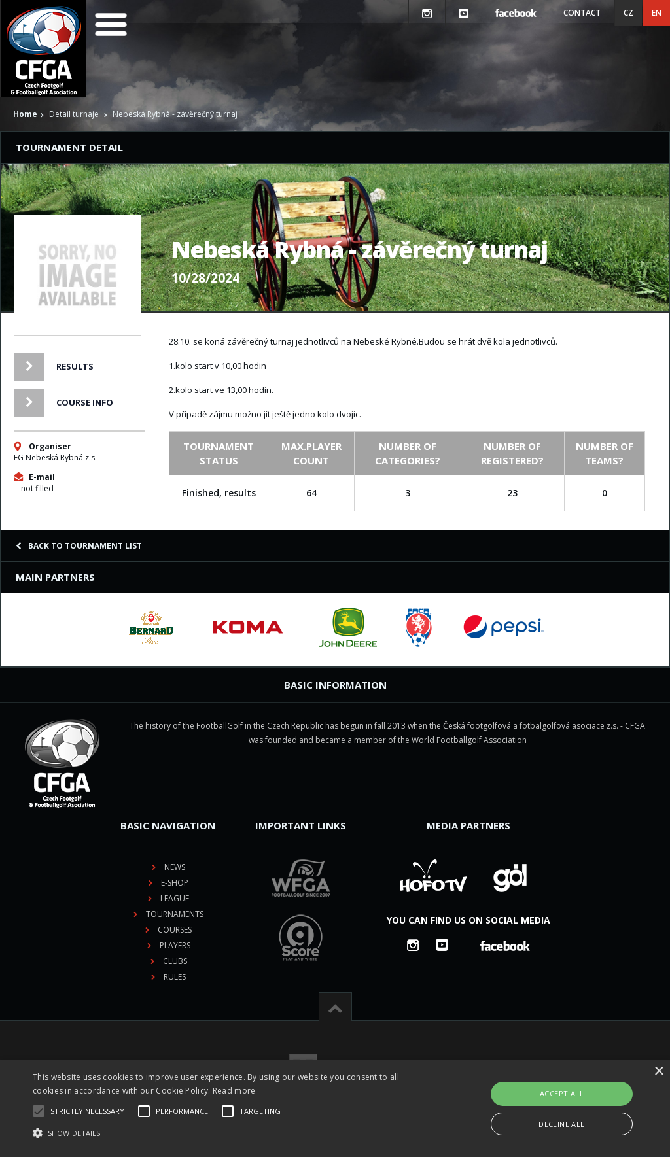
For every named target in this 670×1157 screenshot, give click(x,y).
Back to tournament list (79, 545)
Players (175, 945)
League (174, 898)
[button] (229, 1133)
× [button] (658, 1072)
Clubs (175, 961)
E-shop (174, 882)
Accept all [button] (562, 1093)
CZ (628, 12)
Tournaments (174, 914)
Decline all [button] (561, 1124)
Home (25, 114)
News (174, 866)
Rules (175, 976)
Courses (175, 929)
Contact (582, 12)
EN (656, 12)
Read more (234, 1090)
